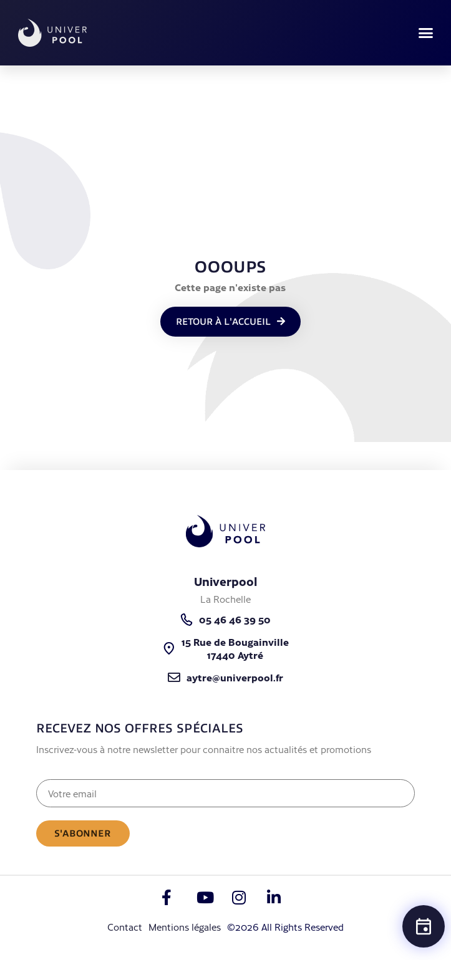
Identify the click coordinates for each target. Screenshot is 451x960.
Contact (124, 926)
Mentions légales (184, 926)
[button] (426, 33)
